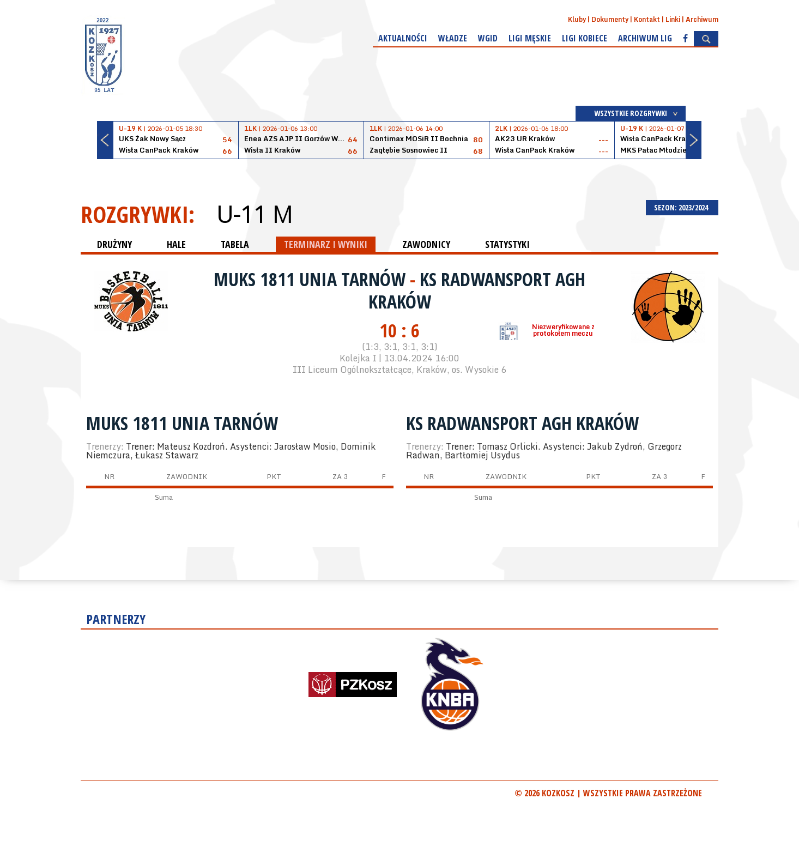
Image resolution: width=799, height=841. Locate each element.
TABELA (235, 244)
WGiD (488, 38)
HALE (176, 244)
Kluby (577, 19)
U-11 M (254, 214)
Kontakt (647, 19)
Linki (672, 19)
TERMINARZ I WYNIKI (325, 244)
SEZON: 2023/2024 (682, 207)
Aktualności (402, 38)
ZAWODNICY (426, 244)
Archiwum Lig (645, 38)
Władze (452, 38)
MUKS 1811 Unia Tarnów (312, 279)
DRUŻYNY (114, 244)
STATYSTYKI (507, 244)
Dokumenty (609, 19)
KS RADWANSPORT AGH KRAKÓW (477, 290)
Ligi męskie (530, 38)
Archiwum (702, 19)
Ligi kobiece (584, 38)
